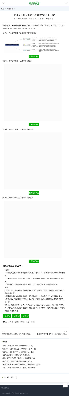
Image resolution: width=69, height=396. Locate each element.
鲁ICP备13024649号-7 (21, 393)
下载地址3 (25, 316)
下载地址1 (7, 316)
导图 (11, 322)
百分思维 (11, 393)
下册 (27, 322)
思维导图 (10, 9)
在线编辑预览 (34, 56)
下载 (32, 322)
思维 (16, 322)
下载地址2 (16, 316)
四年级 (22, 322)
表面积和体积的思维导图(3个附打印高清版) (17, 334)
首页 (2, 9)
